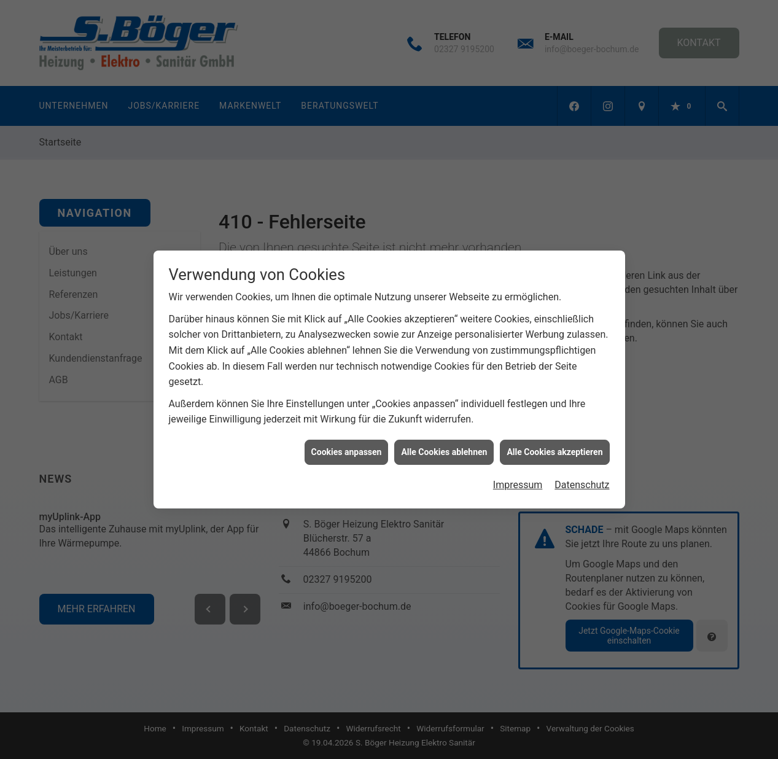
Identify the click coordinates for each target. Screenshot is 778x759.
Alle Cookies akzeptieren (554, 448)
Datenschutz (581, 481)
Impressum (518, 481)
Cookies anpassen (346, 448)
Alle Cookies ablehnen (444, 448)
